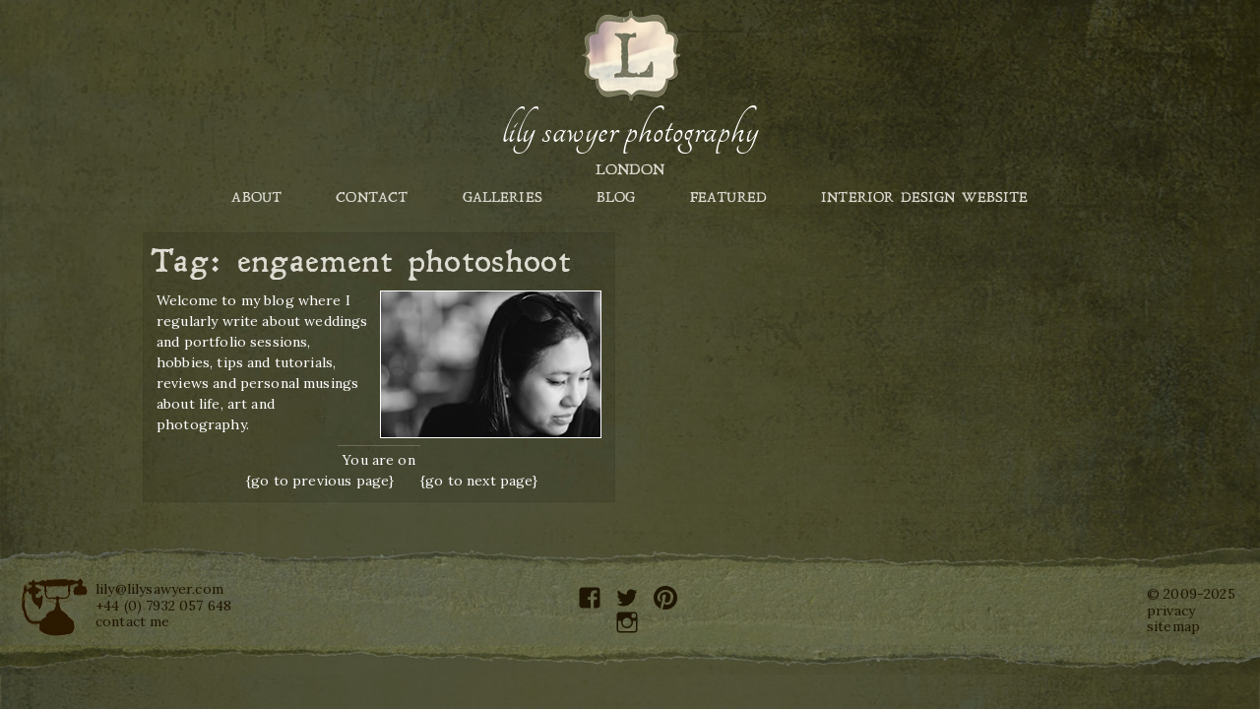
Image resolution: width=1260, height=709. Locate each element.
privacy (1171, 610)
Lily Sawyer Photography (630, 131)
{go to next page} (479, 480)
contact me (132, 621)
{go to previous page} (320, 480)
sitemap (1173, 626)
